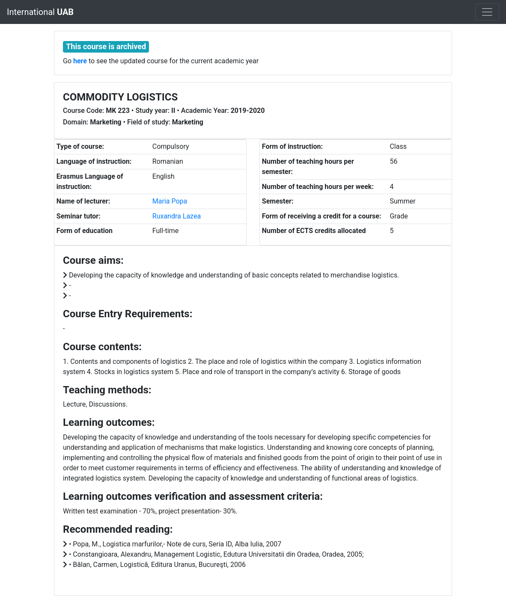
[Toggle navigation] (487, 12)
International (40, 12)
